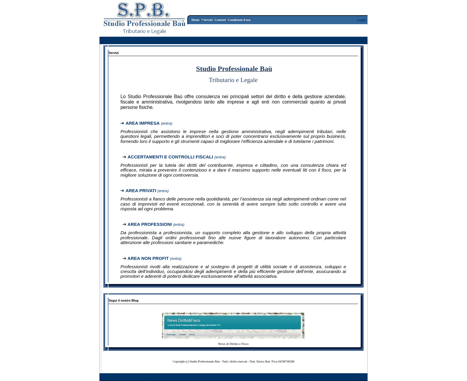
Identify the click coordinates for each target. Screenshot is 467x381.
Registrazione (355, 41)
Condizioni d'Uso (305, 377)
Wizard (283, 377)
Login (361, 20)
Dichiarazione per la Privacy (343, 377)
